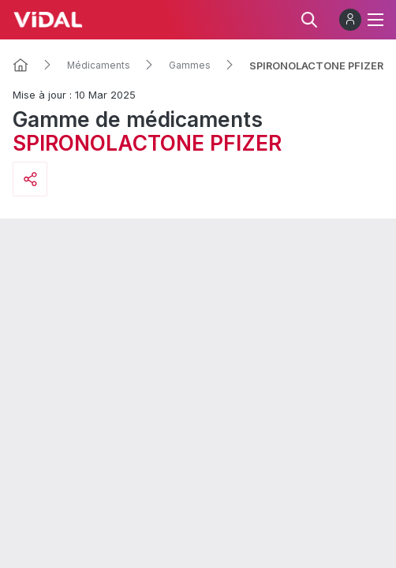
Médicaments (98, 65)
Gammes (190, 65)
